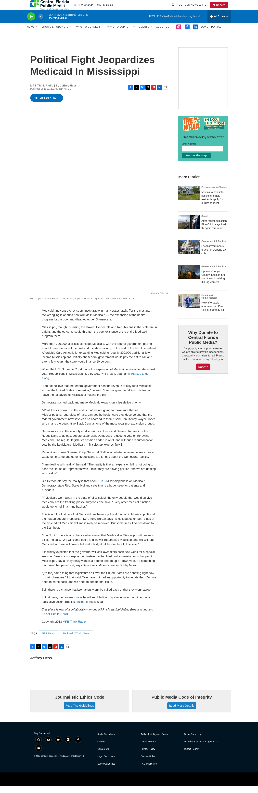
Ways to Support (119, 34)
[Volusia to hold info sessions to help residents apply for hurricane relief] (189, 201)
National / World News (76, 640)
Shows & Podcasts (55, 34)
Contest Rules (148, 764)
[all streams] (219, 23)
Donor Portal (211, 34)
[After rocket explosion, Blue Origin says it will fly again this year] (189, 229)
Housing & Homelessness (209, 303)
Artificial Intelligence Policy (154, 741)
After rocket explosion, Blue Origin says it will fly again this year (214, 232)
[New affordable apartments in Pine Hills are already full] (189, 308)
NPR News (48, 640)
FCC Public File (149, 771)
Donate (223, 8)
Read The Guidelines (79, 713)
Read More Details (181, 713)
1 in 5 (101, 488)
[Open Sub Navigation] (37, 34)
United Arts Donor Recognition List (201, 749)
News (31, 34)
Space (204, 223)
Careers (101, 749)
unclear (80, 609)
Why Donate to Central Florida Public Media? (203, 344)
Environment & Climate (214, 194)
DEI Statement (148, 749)
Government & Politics (213, 248)
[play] (31, 24)
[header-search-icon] (175, 8)
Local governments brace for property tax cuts (213, 257)
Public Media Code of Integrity (182, 704)
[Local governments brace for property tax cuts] (189, 254)
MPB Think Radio (74, 629)
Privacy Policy (148, 756)
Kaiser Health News (55, 621)
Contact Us (103, 756)
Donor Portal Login (193, 741)
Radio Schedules (106, 741)
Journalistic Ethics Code (79, 704)
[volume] (41, 24)
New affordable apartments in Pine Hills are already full (212, 314)
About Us (162, 34)
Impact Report (191, 756)
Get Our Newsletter (195, 8)
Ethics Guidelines (106, 771)
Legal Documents (106, 764)
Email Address (190, 151)
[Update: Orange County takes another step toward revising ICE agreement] (189, 280)
